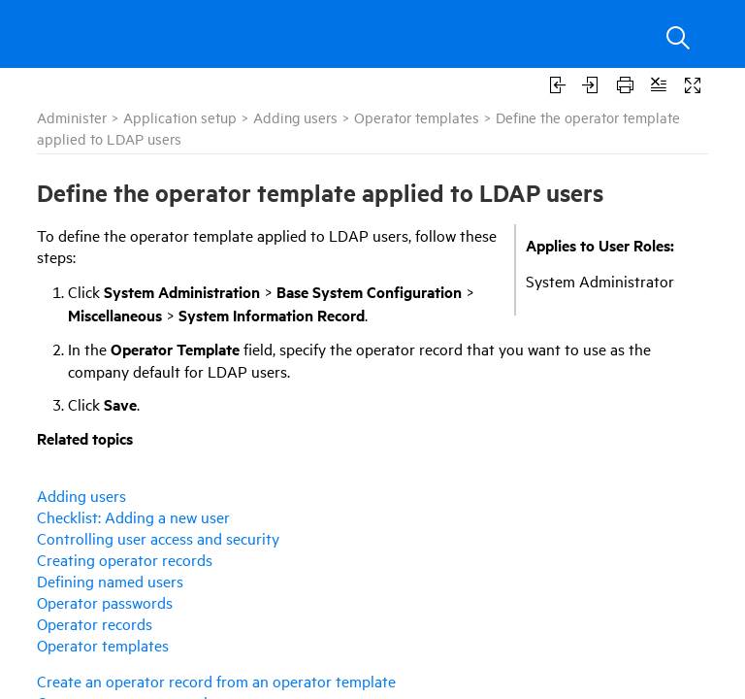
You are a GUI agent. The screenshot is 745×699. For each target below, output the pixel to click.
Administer (72, 117)
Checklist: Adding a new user (133, 516)
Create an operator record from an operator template (216, 680)
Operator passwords (105, 602)
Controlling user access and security (158, 538)
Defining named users (110, 580)
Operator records (94, 623)
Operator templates (416, 117)
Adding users (295, 117)
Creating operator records (124, 559)
